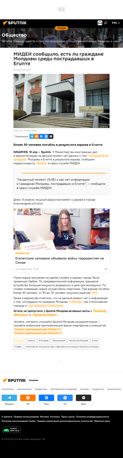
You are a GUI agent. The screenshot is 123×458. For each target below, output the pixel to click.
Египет (95, 340)
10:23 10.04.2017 (21, 69)
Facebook (100, 311)
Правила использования (26, 416)
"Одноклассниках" (45, 315)
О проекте (7, 416)
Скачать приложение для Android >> (38, 333)
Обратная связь (102, 421)
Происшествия (58, 340)
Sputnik (41, 163)
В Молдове (44, 340)
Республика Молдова (78, 340)
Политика (8, 389)
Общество (19, 340)
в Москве (76, 302)
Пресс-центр (68, 416)
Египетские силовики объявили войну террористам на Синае (59, 260)
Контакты (55, 416)
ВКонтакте (21, 315)
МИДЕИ (18, 346)
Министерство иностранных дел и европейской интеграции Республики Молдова (62, 346)
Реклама (44, 416)
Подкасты (22, 253)
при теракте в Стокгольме (45, 305)
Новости (31, 340)
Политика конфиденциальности (92, 416)
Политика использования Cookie (19, 421)
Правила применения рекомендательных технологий (65, 421)
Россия (84, 389)
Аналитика (114, 389)
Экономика (24, 389)
